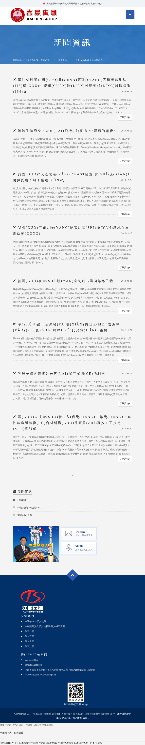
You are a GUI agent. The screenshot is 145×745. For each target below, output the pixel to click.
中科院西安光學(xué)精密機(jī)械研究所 (45, 626)
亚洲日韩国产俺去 (9, 743)
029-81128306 (31, 660)
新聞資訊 (62, 60)
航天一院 (29, 631)
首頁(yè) (46, 60)
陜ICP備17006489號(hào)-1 (75, 718)
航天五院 (29, 636)
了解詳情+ (125, 117)
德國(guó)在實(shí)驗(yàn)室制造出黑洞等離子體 (65, 281)
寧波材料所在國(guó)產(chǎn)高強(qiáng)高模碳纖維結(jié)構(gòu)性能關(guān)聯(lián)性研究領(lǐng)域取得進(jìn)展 (72, 85)
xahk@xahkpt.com (33, 665)
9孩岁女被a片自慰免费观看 (59, 743)
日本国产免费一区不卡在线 (88, 743)
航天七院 (29, 641)
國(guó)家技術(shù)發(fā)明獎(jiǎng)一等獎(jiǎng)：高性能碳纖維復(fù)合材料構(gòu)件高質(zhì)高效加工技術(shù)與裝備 (72, 423)
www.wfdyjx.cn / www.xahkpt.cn (40, 674)
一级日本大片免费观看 (11, 732)
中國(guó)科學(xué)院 (35, 621)
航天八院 (29, 646)
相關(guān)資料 (22, 515)
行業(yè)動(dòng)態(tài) (26, 507)
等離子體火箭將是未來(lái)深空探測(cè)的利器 (61, 373)
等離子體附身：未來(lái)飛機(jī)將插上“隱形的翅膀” (67, 131)
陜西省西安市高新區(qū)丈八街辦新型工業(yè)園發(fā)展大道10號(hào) (60, 670)
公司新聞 (19, 500)
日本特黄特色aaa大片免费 (32, 743)
